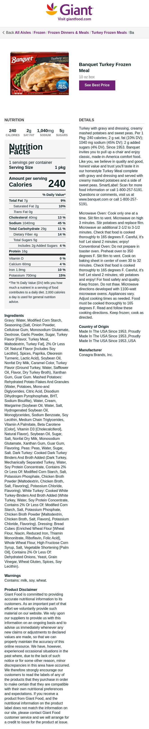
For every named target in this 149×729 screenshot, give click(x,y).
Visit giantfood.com (74, 19)
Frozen (39, 32)
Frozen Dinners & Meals (68, 32)
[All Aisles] (74, 9)
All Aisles (23, 32)
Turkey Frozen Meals (109, 32)
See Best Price (97, 85)
